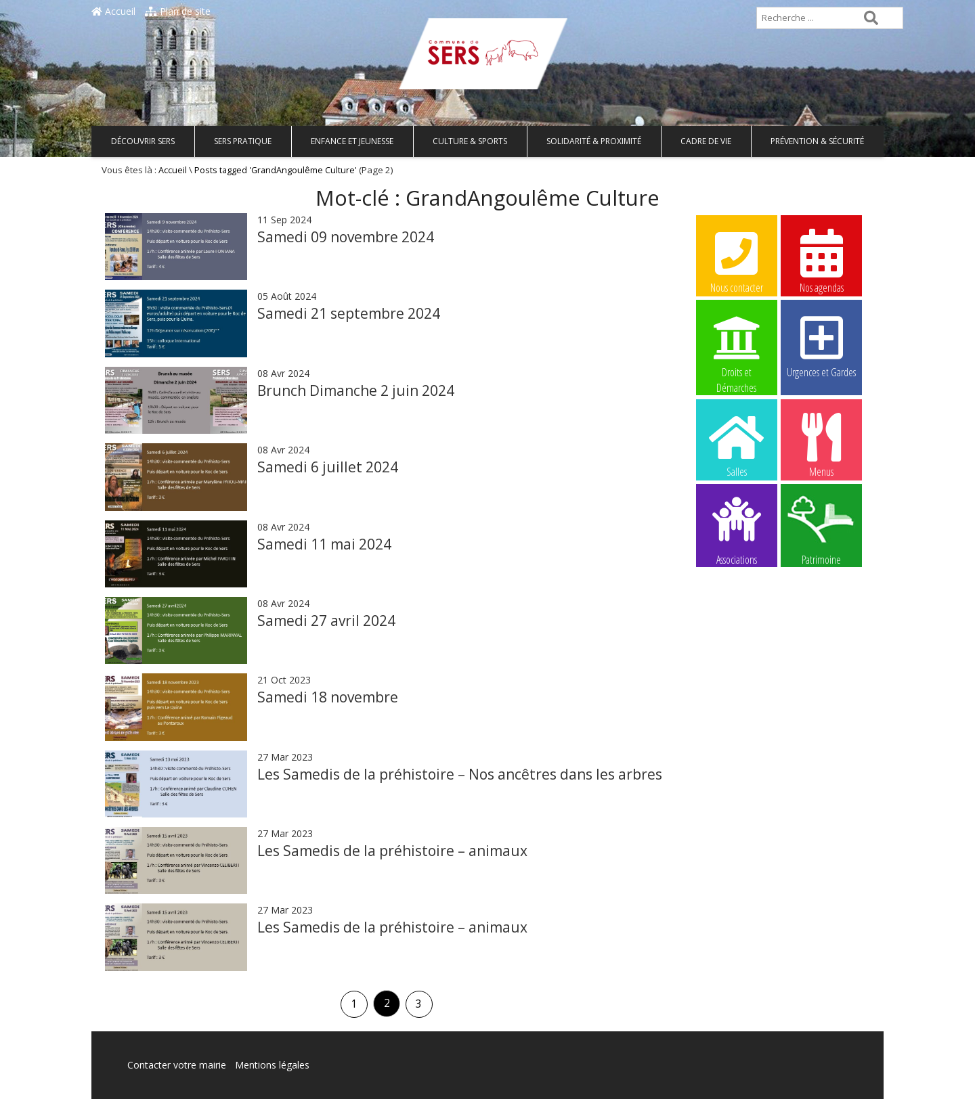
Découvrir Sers (143, 141)
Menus (821, 444)
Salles (736, 444)
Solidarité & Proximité (593, 141)
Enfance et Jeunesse (352, 141)
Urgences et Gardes (821, 345)
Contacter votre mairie (176, 1064)
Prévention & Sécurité (817, 141)
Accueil (113, 11)
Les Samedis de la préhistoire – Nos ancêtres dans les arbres (459, 774)
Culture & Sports (470, 141)
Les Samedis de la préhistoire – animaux (392, 850)
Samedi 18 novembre (327, 697)
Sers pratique (243, 141)
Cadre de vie (705, 141)
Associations (736, 530)
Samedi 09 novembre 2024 (345, 236)
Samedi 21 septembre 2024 (348, 313)
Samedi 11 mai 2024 (324, 544)
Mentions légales (272, 1064)
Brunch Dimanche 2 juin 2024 (355, 390)
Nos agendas (821, 260)
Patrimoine (821, 530)
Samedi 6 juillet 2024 (327, 466)
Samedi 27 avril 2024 (326, 620)
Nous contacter (736, 260)
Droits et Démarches (736, 346)
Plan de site (178, 11)
